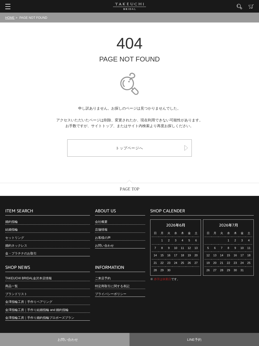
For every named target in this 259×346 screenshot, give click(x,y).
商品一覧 (11, 286)
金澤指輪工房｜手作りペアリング (28, 302)
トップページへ (129, 148)
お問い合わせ (104, 245)
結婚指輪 (11, 229)
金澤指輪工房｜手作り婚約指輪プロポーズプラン (39, 318)
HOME (10, 18)
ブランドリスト (16, 294)
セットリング (14, 238)
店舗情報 (101, 229)
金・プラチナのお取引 (21, 253)
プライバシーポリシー (110, 294)
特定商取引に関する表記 (112, 286)
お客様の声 (103, 238)
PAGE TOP (129, 189)
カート (251, 6)
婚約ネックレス (16, 245)
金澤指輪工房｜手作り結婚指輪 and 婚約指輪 (37, 310)
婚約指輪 (11, 222)
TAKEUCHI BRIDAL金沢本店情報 (28, 278)
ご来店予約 (103, 278)
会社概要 (101, 222)
